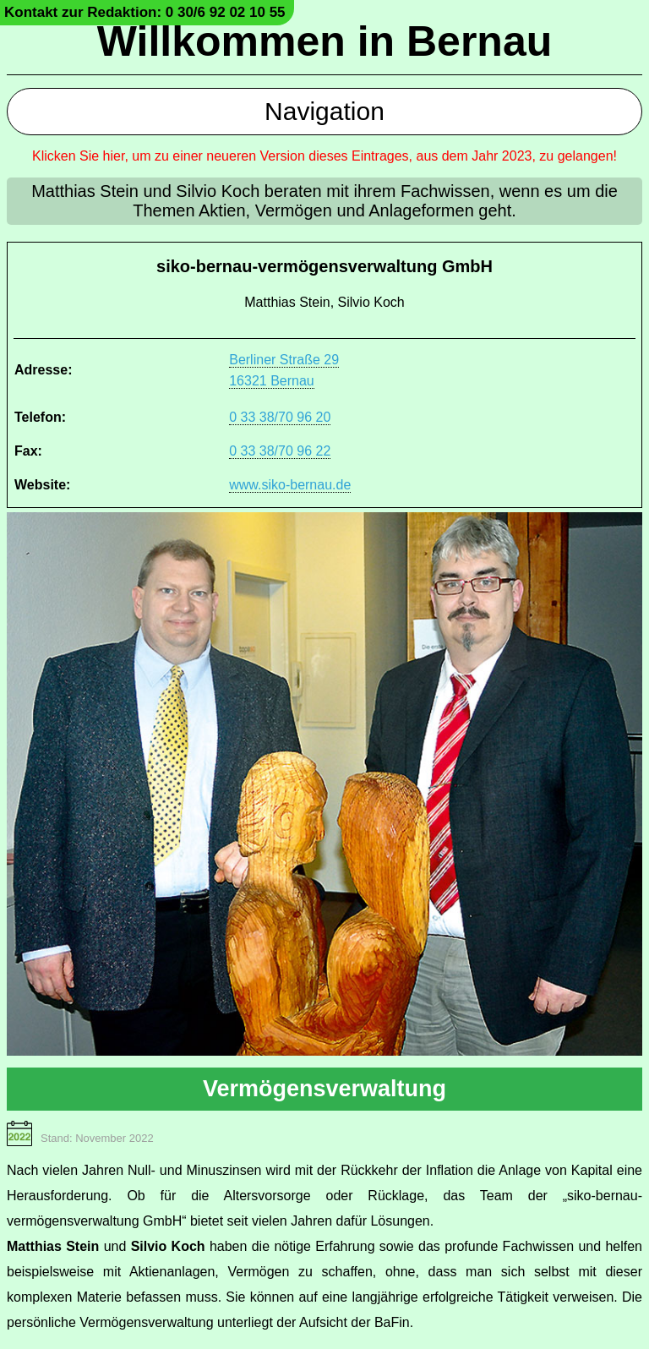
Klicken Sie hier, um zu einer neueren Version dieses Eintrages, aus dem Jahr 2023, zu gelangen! (324, 156)
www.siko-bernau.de (290, 485)
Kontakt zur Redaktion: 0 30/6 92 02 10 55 (145, 12)
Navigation (324, 111)
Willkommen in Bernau (325, 41)
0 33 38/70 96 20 (279, 417)
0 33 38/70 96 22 (279, 451)
